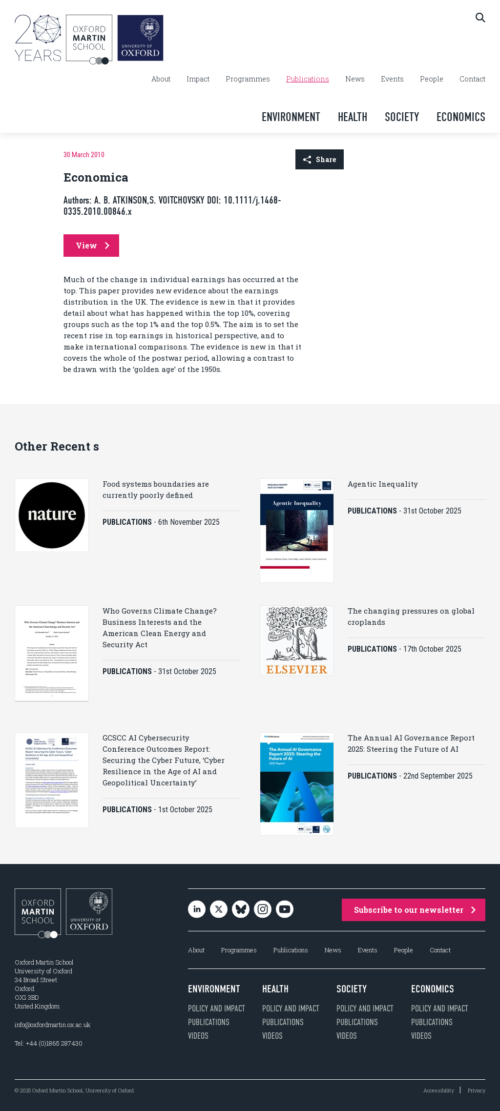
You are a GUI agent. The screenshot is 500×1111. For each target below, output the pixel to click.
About (160, 79)
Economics (461, 117)
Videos (198, 1035)
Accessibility (438, 1090)
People (431, 79)
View (92, 245)
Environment (291, 117)
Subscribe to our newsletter (415, 910)
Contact (472, 79)
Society (402, 117)
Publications (307, 79)
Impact (198, 79)
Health (352, 117)
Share (319, 159)
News (355, 79)
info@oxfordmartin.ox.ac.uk (52, 1024)
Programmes (248, 79)
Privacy (476, 1090)
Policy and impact (216, 1008)
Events (392, 79)
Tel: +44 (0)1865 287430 (49, 1043)
